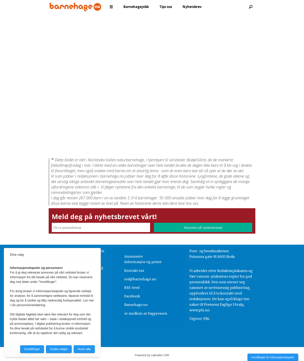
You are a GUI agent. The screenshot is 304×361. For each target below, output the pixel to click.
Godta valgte (59, 349)
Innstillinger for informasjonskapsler (273, 357)
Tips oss (165, 6)
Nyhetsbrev (192, 6)
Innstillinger (32, 349)
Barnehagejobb (136, 6)
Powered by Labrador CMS (152, 355)
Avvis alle (84, 349)
